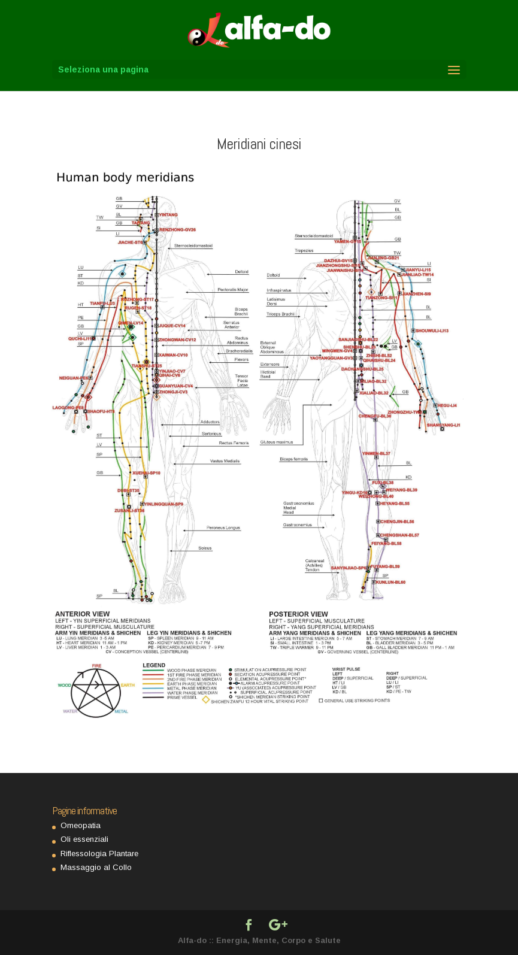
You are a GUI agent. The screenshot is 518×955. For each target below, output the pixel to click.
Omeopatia (80, 825)
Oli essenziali (84, 839)
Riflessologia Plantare (99, 853)
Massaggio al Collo (96, 867)
